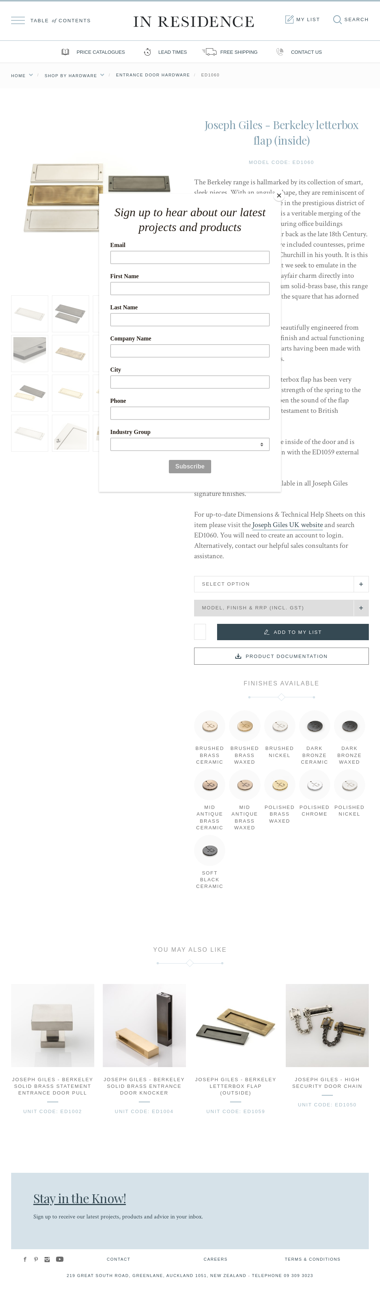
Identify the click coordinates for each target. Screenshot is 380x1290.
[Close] (279, 195)
